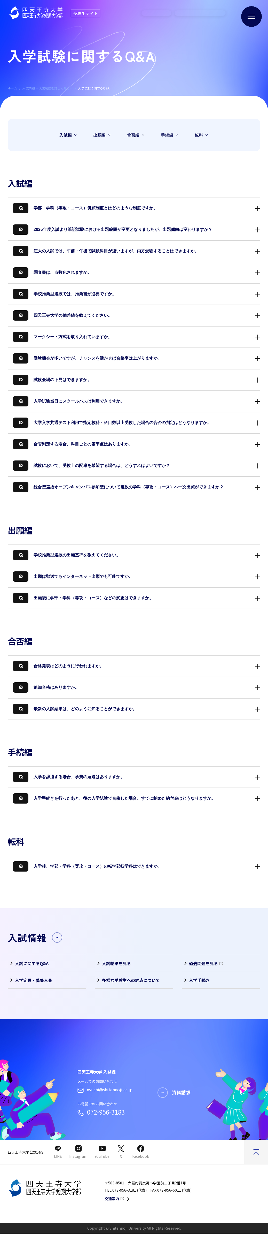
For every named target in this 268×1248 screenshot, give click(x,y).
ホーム (12, 88)
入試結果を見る (113, 963)
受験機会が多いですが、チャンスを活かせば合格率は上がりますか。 (87, 357)
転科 (202, 135)
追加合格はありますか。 (46, 686)
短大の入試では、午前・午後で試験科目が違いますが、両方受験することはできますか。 (106, 250)
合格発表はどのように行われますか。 (58, 665)
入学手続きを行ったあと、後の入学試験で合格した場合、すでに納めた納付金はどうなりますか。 (114, 797)
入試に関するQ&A (28, 963)
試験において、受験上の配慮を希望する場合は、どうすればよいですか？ (91, 464)
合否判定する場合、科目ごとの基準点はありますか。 (73, 443)
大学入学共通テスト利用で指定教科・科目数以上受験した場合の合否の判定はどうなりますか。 (112, 422)
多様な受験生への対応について (127, 980)
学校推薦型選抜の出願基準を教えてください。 (66, 554)
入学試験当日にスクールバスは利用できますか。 (68, 400)
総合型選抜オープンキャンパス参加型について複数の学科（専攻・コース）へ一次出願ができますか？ (118, 486)
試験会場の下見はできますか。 (52, 379)
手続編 (170, 135)
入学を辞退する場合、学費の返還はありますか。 (68, 776)
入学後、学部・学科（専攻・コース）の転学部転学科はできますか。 (87, 865)
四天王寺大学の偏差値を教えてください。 (62, 314)
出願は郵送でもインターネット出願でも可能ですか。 (73, 575)
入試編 (68, 135)
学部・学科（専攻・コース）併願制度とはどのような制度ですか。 (85, 207)
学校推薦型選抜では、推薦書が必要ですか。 (64, 293)
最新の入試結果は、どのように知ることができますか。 (75, 708)
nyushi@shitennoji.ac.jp (104, 1104)
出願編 (102, 135)
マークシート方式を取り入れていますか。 (62, 336)
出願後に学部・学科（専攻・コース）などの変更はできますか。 (83, 597)
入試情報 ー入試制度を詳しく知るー (47, 88)
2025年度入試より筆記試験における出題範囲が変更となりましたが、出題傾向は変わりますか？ (112, 228)
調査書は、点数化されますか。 (52, 271)
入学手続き (196, 980)
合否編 (136, 135)
